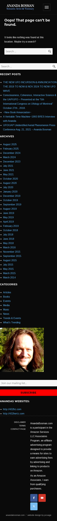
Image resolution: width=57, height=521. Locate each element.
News (6, 314)
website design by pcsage (39, 515)
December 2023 (11, 161)
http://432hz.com (12, 409)
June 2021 (8, 170)
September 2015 (12, 256)
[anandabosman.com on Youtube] (42, 498)
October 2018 (10, 230)
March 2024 (9, 157)
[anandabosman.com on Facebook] (34, 498)
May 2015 (8, 269)
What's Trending (11, 322)
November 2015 (11, 251)
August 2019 (10, 209)
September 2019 (12, 204)
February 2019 (11, 226)
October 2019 (10, 200)
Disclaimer (20, 422)
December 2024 (11, 153)
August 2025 (10, 144)
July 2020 (8, 187)
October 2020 (10, 178)
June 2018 (8, 239)
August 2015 (10, 260)
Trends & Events (12, 318)
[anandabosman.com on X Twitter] (34, 506)
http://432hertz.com (13, 413)
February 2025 (11, 148)
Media (6, 305)
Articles (7, 292)
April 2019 (8, 221)
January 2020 (10, 191)
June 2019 (8, 213)
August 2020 (10, 183)
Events (7, 301)
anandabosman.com (15, 515)
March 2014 (9, 277)
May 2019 (8, 217)
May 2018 (8, 243)
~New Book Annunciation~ (17, 112)
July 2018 (8, 234)
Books (6, 296)
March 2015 (9, 273)
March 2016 (9, 247)
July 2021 (8, 166)
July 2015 (8, 264)
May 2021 (8, 174)
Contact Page (18, 429)
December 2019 (11, 196)
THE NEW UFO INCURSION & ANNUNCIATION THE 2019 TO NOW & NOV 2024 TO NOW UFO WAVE (30, 86)
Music (6, 309)
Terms (22, 426)
